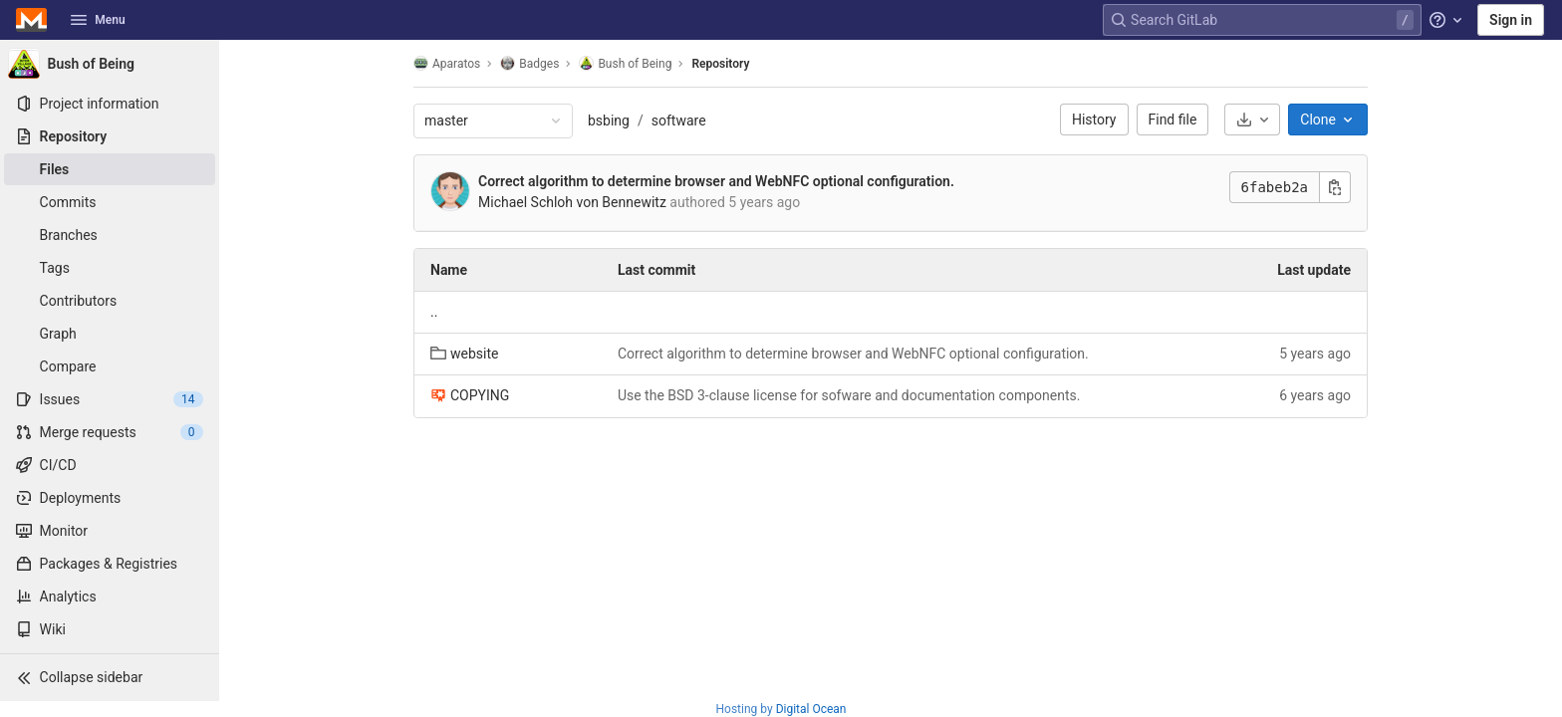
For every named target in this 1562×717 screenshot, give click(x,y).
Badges (529, 63)
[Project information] (109, 104)
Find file (1173, 119)
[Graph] (109, 334)
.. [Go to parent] (433, 312)
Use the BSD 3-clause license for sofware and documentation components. (849, 395)
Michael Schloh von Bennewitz (572, 202)
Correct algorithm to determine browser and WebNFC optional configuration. (716, 181)
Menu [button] (98, 20)
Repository (720, 64)
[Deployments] (109, 498)
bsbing (609, 120)
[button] (109, 677)
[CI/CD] (109, 465)
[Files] (109, 169)
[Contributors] (109, 301)
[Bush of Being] (109, 64)
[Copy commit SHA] (1335, 187)
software (678, 120)
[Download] (1252, 119)
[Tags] (109, 268)
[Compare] (109, 366)
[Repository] (109, 136)
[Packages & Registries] (109, 564)
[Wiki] (109, 629)
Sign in (1510, 20)
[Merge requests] (109, 432)
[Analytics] (109, 596)
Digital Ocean (811, 709)
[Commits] (109, 202)
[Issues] (109, 399)
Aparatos (446, 63)
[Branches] (109, 235)
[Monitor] (109, 531)
